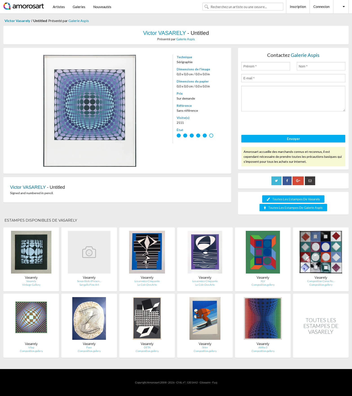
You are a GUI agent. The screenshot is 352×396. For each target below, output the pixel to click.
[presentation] (275, 124)
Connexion (321, 6)
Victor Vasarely (17, 20)
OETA (147, 347)
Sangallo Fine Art (89, 284)
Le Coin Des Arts (147, 284)
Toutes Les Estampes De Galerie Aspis (293, 207)
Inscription (298, 6)
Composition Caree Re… (321, 281)
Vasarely (31, 281)
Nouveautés (102, 7)
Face (89, 347)
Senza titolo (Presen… (89, 281)
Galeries (79, 7)
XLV (263, 281)
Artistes (59, 7)
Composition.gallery (263, 284)
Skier (205, 347)
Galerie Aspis (78, 20)
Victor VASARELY (164, 33)
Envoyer (293, 139)
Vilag (31, 347)
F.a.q (214, 382)
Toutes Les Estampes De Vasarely (293, 199)
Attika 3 (262, 347)
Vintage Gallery (31, 284)
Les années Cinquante (147, 281)
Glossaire (205, 382)
